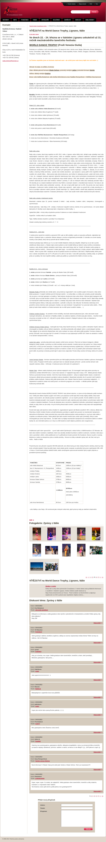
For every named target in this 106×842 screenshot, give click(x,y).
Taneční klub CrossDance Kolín (38, 26)
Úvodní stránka (71, 4)
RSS (91, 4)
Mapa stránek (82, 4)
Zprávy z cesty (50, 586)
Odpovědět (97, 623)
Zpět (30, 520)
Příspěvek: (43, 811)
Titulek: (42, 808)
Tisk (97, 4)
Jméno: (42, 805)
